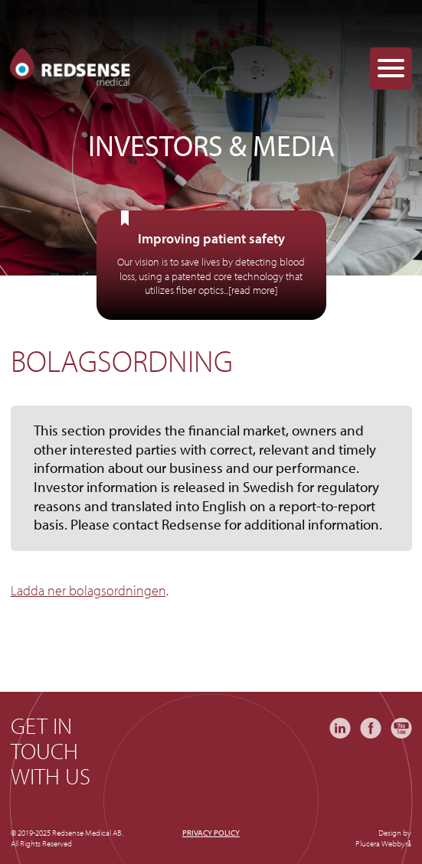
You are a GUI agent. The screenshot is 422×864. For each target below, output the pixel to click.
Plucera (367, 843)
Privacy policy (211, 832)
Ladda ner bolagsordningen (88, 590)
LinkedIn (340, 728)
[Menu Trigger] (391, 68)
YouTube (401, 728)
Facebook (370, 728)
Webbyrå (396, 843)
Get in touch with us (50, 751)
